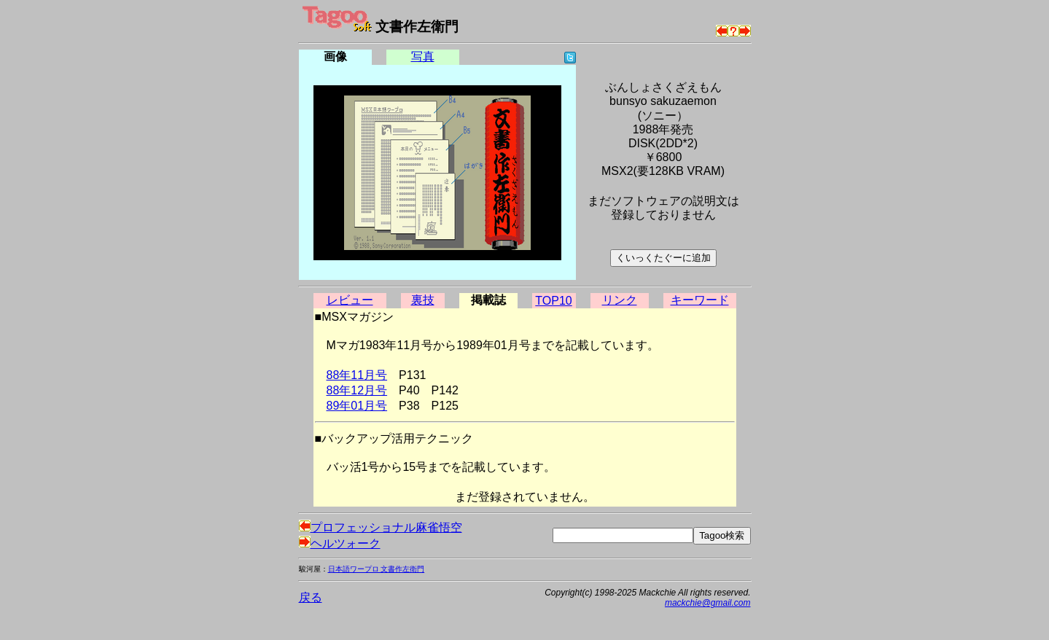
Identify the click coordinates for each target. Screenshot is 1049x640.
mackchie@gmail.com (708, 603)
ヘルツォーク (340, 543)
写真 (422, 56)
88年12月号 (357, 390)
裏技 (422, 300)
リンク (619, 300)
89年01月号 (357, 405)
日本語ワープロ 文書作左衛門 (376, 569)
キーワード (700, 300)
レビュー (350, 300)
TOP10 (553, 300)
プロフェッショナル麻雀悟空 (380, 527)
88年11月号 (357, 375)
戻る (310, 597)
